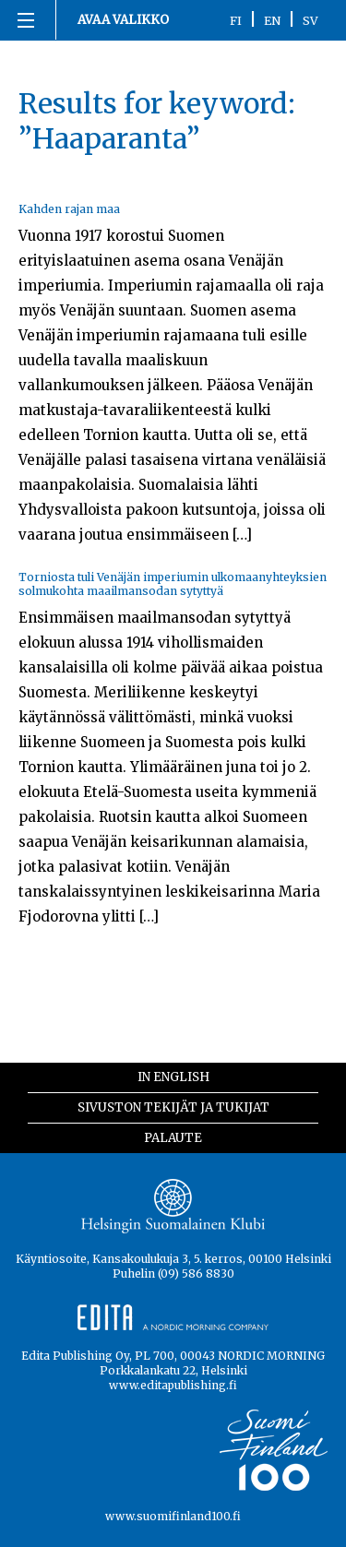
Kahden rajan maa (69, 209)
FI (236, 20)
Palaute (173, 1138)
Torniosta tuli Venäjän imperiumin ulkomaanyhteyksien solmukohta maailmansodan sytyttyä (172, 584)
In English (173, 1077)
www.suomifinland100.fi (173, 1516)
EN (272, 20)
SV (310, 20)
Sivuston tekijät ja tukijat (173, 1107)
